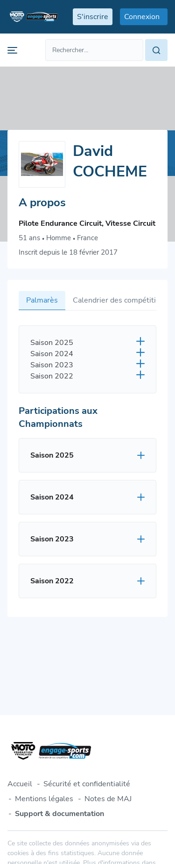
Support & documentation (59, 814)
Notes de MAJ (108, 799)
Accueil (19, 784)
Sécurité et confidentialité (86, 784)
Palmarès (42, 300)
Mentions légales (44, 799)
